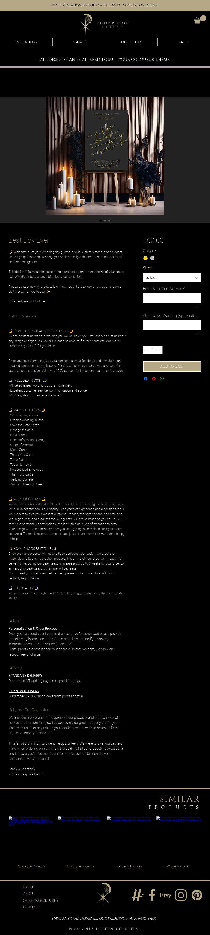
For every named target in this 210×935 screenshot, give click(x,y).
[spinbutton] (153, 350)
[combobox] (172, 277)
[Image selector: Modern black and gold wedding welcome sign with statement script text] (105, 220)
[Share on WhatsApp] (162, 378)
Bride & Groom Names (164, 288)
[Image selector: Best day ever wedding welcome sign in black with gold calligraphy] (101, 220)
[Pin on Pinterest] (153, 378)
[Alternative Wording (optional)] (172, 325)
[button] (200, 19)
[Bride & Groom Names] (172, 298)
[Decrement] (147, 350)
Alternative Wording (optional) (168, 315)
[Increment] (159, 350)
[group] (105, 843)
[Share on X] (170, 378)
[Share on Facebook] (145, 378)
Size (148, 268)
